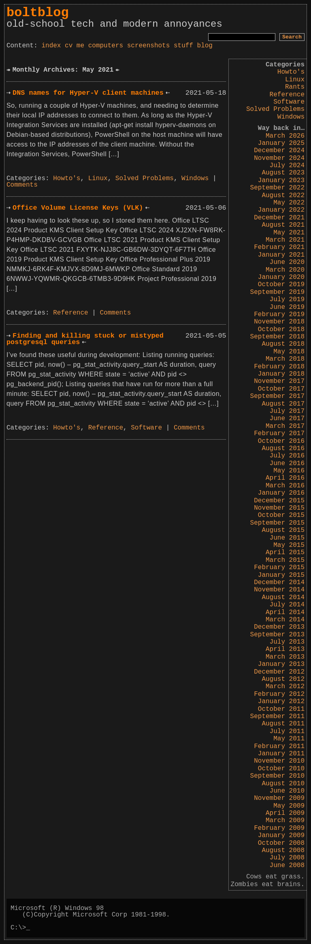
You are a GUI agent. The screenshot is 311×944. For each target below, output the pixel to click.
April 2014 (285, 612)
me (80, 45)
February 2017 (279, 433)
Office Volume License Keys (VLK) (78, 208)
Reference (287, 94)
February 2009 (279, 828)
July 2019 (287, 299)
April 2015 (285, 552)
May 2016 (289, 470)
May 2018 (289, 351)
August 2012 (283, 679)
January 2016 (281, 493)
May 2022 (289, 202)
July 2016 (287, 455)
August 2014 (283, 597)
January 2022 (281, 210)
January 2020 (281, 277)
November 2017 (279, 381)
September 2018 (277, 336)
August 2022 (283, 195)
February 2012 (279, 694)
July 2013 (287, 642)
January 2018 (281, 374)
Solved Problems (275, 109)
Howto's (291, 72)
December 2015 (279, 500)
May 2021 (289, 232)
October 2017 (281, 389)
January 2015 (281, 575)
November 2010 (279, 761)
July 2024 (287, 165)
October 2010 (281, 768)
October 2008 (281, 843)
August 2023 (283, 172)
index (51, 45)
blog (205, 45)
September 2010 (277, 776)
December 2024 (279, 150)
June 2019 (287, 307)
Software (289, 102)
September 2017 (277, 396)
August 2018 (283, 344)
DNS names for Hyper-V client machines (88, 93)
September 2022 (277, 187)
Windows (291, 117)
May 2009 (289, 806)
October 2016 (281, 441)
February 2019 (279, 314)
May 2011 (289, 738)
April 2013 (285, 649)
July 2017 (287, 411)
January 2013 (281, 664)
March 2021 (285, 240)
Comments (22, 185)
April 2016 (285, 478)
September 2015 (277, 523)
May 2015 (289, 545)
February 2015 (279, 567)
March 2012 (285, 686)
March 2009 (285, 820)
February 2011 (279, 746)
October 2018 (281, 329)
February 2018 (279, 366)
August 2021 (283, 225)
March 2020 (285, 270)
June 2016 (287, 463)
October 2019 (281, 284)
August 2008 (283, 850)
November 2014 (279, 589)
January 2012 (281, 701)
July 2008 (287, 857)
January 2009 (281, 835)
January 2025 (281, 143)
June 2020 (287, 262)
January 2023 (281, 180)
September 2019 (277, 292)
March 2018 (285, 359)
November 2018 (279, 321)
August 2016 (283, 448)
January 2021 (281, 255)
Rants (295, 87)
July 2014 (287, 604)
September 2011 (277, 716)
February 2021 (279, 247)
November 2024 (279, 158)
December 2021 (279, 217)
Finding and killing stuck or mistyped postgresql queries (85, 339)
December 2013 (279, 627)
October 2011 (281, 709)
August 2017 (283, 404)
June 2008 (287, 865)
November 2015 (279, 508)
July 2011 (287, 731)
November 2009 (279, 798)
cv (68, 45)
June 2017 (287, 418)
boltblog (37, 12)
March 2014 (285, 619)
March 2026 (285, 136)
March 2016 (285, 485)
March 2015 (285, 560)
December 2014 (279, 582)
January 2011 (281, 753)
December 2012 (279, 672)
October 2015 (281, 515)
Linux (295, 79)
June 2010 (287, 791)
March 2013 (285, 657)
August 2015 (283, 530)
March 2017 (285, 426)
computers (105, 45)
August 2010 (283, 783)
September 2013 (277, 634)
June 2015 (287, 538)
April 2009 (285, 813)
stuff (183, 45)
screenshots (148, 45)
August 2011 (283, 723)
